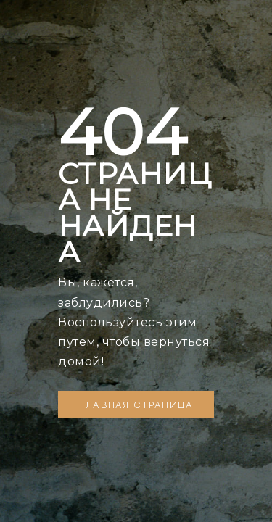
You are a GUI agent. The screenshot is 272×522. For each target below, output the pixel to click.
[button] (136, 404)
